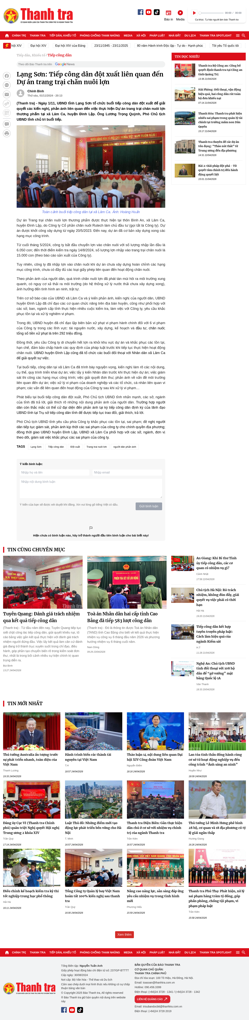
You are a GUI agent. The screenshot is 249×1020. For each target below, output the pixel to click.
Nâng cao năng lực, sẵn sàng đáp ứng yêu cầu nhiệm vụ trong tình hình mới (155, 896)
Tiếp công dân (60, 55)
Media (128, 35)
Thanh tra (38, 35)
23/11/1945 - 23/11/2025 (116, 45)
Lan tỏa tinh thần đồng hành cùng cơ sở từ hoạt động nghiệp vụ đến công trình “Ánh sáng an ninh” (215, 759)
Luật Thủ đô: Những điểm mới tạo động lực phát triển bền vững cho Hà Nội (93, 828)
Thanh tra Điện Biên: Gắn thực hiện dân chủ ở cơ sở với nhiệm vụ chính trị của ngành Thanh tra (154, 828)
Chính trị (19, 35)
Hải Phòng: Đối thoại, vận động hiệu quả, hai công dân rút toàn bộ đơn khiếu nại (219, 94)
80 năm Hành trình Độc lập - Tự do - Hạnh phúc (175, 45)
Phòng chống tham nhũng (100, 35)
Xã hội (141, 35)
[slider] (211, 13)
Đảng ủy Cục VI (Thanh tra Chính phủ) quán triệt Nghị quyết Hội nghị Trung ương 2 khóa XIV (31, 828)
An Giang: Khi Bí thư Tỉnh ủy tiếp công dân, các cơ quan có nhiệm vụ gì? (216, 563)
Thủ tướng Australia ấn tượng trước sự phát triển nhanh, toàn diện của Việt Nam (30, 759)
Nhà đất (175, 35)
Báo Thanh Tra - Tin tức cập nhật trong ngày (38, 16)
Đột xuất (75, 446)
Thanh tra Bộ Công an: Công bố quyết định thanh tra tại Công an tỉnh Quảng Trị (220, 70)
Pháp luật (157, 35)
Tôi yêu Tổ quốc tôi (230, 45)
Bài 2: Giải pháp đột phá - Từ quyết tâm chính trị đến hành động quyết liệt (218, 170)
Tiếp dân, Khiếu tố (63, 35)
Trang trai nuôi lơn (96, 446)
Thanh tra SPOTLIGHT (216, 35)
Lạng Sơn (36, 446)
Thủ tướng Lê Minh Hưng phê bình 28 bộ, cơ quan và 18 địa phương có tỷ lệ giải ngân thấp (217, 828)
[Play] (194, 13)
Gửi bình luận (148, 506)
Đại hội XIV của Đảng (75, 45)
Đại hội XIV (43, 45)
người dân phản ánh (124, 446)
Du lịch (190, 35)
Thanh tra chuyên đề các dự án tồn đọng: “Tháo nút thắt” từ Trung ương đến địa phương (218, 146)
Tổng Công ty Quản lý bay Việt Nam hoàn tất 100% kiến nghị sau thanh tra (92, 896)
